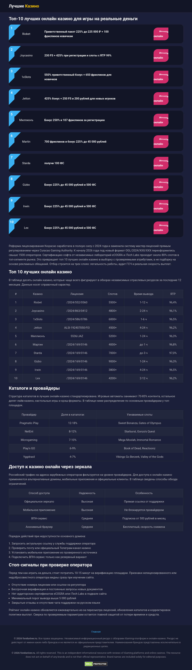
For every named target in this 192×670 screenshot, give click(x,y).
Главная (95, 631)
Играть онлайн (161, 34)
